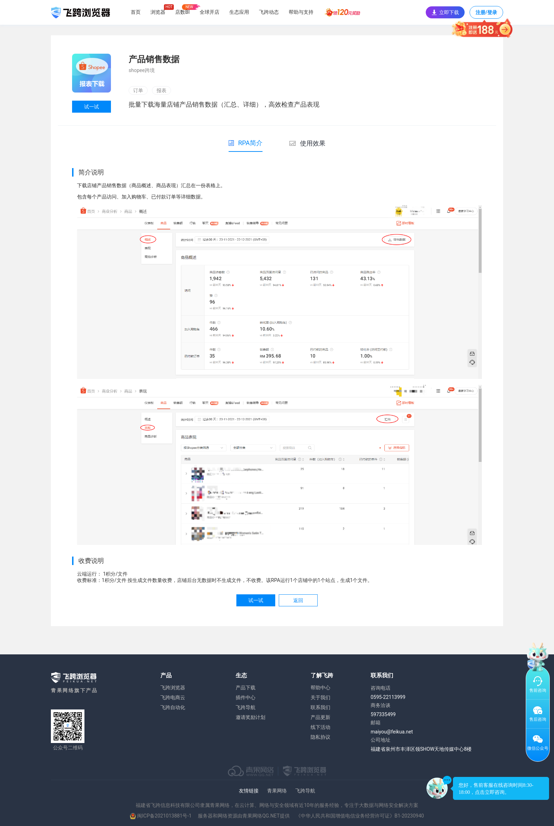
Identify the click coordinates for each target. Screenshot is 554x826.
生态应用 (239, 12)
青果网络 (277, 791)
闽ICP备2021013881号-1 (164, 816)
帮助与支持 (301, 12)
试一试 (91, 106)
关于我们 (320, 697)
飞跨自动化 (172, 707)
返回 (298, 600)
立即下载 (445, 12)
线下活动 (320, 727)
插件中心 (245, 697)
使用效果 (307, 143)
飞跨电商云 (172, 697)
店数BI (182, 12)
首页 (136, 12)
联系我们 (320, 707)
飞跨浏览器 (172, 687)
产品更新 (320, 717)
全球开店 (209, 12)
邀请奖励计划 (250, 717)
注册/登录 (486, 14)
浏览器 (158, 12)
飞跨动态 (269, 12)
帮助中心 (320, 687)
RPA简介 (246, 143)
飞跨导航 (245, 707)
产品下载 (245, 687)
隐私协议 (320, 737)
